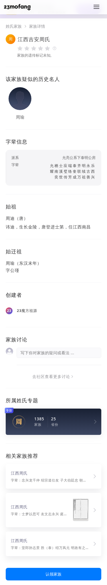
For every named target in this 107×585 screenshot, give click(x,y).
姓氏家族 (14, 26)
